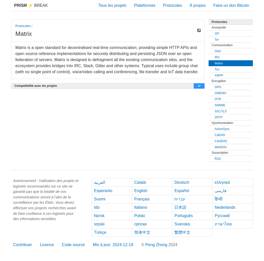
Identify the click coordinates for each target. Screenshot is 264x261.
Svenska (182, 224)
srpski (99, 224)
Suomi (99, 199)
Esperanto (103, 191)
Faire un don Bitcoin (231, 5)
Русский (222, 216)
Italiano (140, 207)
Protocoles (172, 5)
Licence (47, 245)
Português (183, 216)
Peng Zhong (157, 245)
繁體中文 (182, 232)
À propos (198, 5)
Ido (97, 207)
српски (140, 224)
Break (31, 5)
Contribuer (22, 245)
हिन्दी (218, 199)
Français (142, 199)
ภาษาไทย (223, 224)
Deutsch (181, 182)
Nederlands (225, 207)
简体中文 (142, 232)
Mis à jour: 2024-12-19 (113, 245)
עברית (179, 199)
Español (181, 191)
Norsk (99, 216)
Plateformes (144, 5)
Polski (139, 216)
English (140, 191)
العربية (99, 182)
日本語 (180, 207)
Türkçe (100, 232)
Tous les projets (112, 5)
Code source (73, 245)
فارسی (220, 191)
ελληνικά (222, 182)
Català (140, 182)
